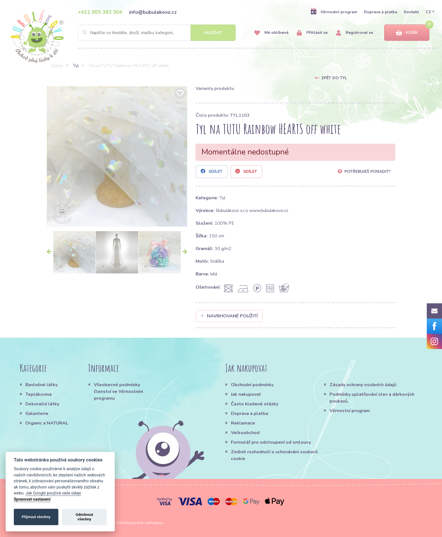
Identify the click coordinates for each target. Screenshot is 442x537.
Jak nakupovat (246, 394)
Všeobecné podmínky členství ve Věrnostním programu (118, 391)
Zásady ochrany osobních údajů (363, 385)
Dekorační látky (42, 404)
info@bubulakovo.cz (153, 12)
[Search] (157, 33)
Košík (407, 33)
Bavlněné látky (41, 385)
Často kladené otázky (254, 404)
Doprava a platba (380, 12)
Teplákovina (38, 394)
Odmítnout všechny (84, 516)
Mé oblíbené (271, 33)
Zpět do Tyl (334, 78)
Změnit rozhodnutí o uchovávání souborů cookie (274, 455)
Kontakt (411, 12)
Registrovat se (354, 33)
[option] (117, 156)
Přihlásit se (312, 33)
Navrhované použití (229, 316)
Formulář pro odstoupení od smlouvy (271, 442)
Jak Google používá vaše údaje (53, 493)
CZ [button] (428, 12)
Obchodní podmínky (252, 385)
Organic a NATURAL (46, 423)
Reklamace (243, 423)
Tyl (76, 66)
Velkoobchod (245, 433)
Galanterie (36, 413)
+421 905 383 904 (100, 12)
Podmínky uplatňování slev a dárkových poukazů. (372, 397)
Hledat (213, 33)
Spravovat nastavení (32, 499)
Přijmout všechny (36, 517)
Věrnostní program (333, 12)
